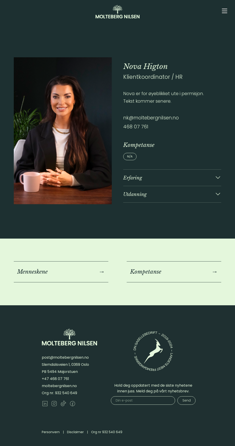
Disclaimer (75, 432)
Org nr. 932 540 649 (59, 393)
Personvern (51, 432)
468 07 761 (135, 126)
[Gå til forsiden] (117, 11)
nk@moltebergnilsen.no (151, 117)
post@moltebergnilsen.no (65, 357)
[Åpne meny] (224, 11)
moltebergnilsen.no (59, 385)
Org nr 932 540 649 (106, 432)
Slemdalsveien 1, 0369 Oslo (65, 364)
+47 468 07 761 (55, 378)
